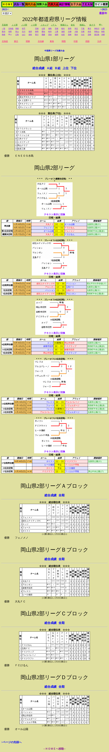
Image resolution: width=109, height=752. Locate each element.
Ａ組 (49, 68)
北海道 (10, 28)
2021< (5, 9)
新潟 (3, 31)
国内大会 (30, 4)
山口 (23, 34)
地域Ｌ (83, 25)
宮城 (36, 28)
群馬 (69, 28)
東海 (52, 41)
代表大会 (53, 4)
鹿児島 (96, 34)
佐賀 (63, 34)
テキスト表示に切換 (54, 214)
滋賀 (63, 31)
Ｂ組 (57, 68)
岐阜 (50, 31)
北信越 (41, 41)
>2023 (103, 9)
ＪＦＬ (54, 25)
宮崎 (89, 34)
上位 (66, 68)
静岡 (36, 31)
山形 (43, 28)
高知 (50, 34)
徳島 (30, 34)
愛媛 (43, 34)
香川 (36, 34)
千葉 (82, 28)
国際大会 (41, 4)
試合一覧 (19, 4)
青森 (17, 28)
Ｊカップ (44, 25)
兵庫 (82, 31)
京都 (69, 31)
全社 (73, 25)
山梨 (103, 28)
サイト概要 (101, 4)
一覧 (3, 28)
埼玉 (76, 28)
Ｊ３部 (34, 25)
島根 (3, 34)
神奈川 (96, 28)
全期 (62, 495)
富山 (17, 31)
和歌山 (96, 31)
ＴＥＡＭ (87, 4)
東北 (16, 41)
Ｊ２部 (24, 25)
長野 (10, 31)
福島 (50, 28)
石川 (23, 31)
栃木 (63, 28)
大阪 (76, 31)
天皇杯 (5, 25)
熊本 (76, 34)
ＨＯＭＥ (7, 4)
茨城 (56, 28)
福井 (30, 31)
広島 (17, 34)
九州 (99, 41)
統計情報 (64, 4)
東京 (89, 28)
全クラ (92, 25)
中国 (76, 41)
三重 (56, 31)
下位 (74, 68)
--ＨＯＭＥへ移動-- (54, 748)
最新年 (103, 13)
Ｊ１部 (15, 25)
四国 (87, 41)
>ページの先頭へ (11, 742)
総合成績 (38, 68)
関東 (28, 41)
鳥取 (103, 31)
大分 (82, 34)
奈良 (89, 31)
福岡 (56, 34)
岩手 (23, 28)
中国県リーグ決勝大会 (54, 51)
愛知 (43, 31)
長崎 (69, 34)
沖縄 (103, 34)
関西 (64, 41)
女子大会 (76, 4)
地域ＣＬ (64, 25)
